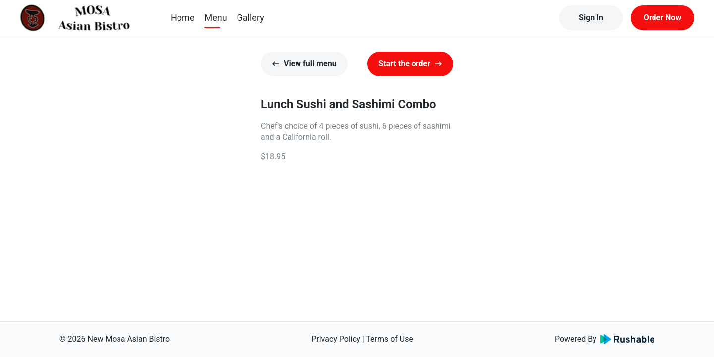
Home (182, 17)
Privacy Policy (335, 339)
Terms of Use (389, 339)
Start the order (410, 63)
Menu (215, 17)
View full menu (304, 63)
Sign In (591, 17)
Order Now (662, 17)
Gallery (250, 17)
